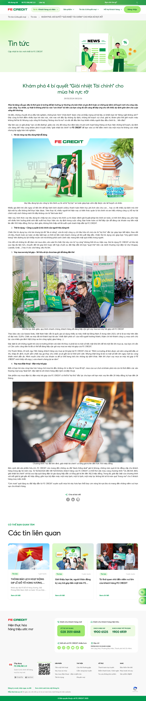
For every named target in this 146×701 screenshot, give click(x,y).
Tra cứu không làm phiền (107, 674)
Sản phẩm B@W (126, 674)
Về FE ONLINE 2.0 (28, 2)
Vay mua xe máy (61, 671)
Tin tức (79, 674)
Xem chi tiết (16, 595)
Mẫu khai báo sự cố (15, 692)
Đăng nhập (132, 9)
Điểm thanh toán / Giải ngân (108, 671)
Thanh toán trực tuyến (106, 667)
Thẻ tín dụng (59, 677)
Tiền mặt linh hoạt (61, 667)
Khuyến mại (81, 677)
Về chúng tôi (13, 2)
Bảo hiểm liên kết (126, 667)
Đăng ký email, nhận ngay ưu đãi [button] (19, 688)
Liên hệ (42, 2)
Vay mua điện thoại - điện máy (66, 674)
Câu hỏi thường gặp (84, 667)
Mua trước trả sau (126, 671)
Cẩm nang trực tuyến (84, 671)
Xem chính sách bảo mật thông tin (47, 688)
